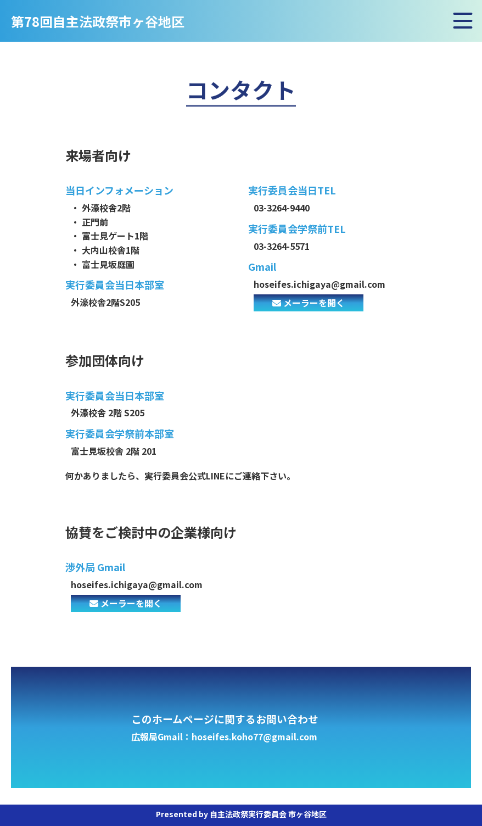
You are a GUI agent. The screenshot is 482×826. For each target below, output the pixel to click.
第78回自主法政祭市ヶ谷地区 (97, 22)
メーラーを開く (308, 302)
